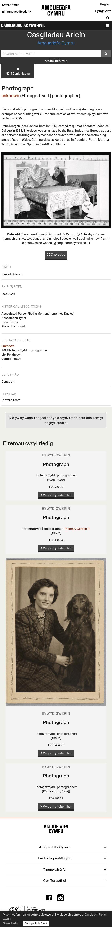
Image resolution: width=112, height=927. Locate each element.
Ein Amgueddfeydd (16, 12)
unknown (10, 95)
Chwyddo (56, 255)
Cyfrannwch (10, 4)
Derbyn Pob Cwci (36, 923)
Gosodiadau (11, 923)
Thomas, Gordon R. (77, 528)
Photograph (56, 464)
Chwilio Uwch (56, 61)
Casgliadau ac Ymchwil (23, 25)
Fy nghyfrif (103, 11)
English (105, 4)
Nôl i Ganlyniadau (18, 71)
